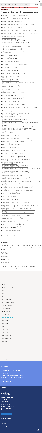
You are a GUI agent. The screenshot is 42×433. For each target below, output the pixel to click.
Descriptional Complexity (7, 72)
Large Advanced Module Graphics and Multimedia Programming (15, 107)
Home (2, 4)
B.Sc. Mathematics (6, 282)
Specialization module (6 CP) (8, 335)
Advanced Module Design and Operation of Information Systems (15, 26)
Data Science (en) (5, 350)
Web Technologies (6, 230)
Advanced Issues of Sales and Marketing (10, 18)
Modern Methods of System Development (10, 138)
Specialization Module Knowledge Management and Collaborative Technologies (18, 209)
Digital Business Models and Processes (10, 73)
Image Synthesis (5, 89)
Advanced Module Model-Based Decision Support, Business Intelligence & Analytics (19, 33)
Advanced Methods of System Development (11, 20)
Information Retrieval (6, 94)
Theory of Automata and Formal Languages (11, 226)
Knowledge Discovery (6, 101)
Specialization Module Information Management (12, 208)
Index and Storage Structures (8, 92)
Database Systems (6, 67)
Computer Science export (7, 317)
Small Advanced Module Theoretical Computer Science (13, 174)
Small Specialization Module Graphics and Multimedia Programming (16, 181)
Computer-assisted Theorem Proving (9, 63)
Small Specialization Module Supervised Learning (12, 187)
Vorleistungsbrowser (6, 359)
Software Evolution (6, 195)
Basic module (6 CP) (6, 320)
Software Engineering (6, 193)
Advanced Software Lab (7, 39)
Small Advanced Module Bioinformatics (10, 162)
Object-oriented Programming (8, 144)
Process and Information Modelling (9, 152)
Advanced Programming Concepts (9, 37)
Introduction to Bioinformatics (8, 97)
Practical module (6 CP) (7, 344)
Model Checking (5, 135)
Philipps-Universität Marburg (5, 393)
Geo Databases (5, 85)
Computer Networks (6, 61)
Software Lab (5, 196)
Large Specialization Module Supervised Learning (12, 128)
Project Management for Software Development (12, 158)
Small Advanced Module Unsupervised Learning (12, 175)
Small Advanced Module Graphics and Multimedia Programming (15, 166)
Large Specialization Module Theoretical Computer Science (14, 129)
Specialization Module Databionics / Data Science (12, 202)
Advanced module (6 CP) (7, 329)
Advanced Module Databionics (8, 23)
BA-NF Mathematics (6, 314)
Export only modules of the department (24, 236)
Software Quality (5, 199)
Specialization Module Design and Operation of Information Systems (16, 205)
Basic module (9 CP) (6, 323)
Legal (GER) (3, 387)
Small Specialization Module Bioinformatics (11, 177)
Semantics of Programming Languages (10, 161)
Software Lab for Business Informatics (10, 198)
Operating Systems (6, 146)
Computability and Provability (8, 60)
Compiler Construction (7, 58)
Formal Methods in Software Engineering (10, 80)
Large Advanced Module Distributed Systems (11, 106)
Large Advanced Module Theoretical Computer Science (13, 115)
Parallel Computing (6, 147)
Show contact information (40, 394)
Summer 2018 (5, 251)
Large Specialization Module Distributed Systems (12, 120)
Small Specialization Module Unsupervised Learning (12, 190)
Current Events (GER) (6, 418)
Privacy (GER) (4, 390)
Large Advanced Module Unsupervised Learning (12, 116)
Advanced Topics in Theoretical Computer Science (12, 43)
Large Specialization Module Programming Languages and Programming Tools (18, 123)
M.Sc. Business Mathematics (8, 302)
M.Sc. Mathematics (6, 296)
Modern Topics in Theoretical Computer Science (12, 140)
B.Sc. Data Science (6, 276)
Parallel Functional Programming (9, 149)
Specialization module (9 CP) (8, 338)
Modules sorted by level (10, 236)
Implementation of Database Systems (10, 91)
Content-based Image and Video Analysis (10, 64)
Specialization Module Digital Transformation (11, 207)
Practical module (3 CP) (7, 341)
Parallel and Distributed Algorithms (9, 150)
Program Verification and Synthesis (9, 153)
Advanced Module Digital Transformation (10, 27)
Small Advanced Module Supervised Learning (11, 172)
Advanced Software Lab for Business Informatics (12, 42)
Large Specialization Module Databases (10, 119)
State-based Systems (6, 217)
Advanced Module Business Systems (9, 21)
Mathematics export (6, 347)
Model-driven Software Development (9, 137)
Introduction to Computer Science (9, 98)
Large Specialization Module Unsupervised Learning (12, 131)
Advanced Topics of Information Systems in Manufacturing (14, 45)
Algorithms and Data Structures (8, 49)
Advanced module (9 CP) (7, 332)
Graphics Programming (7, 86)
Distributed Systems (6, 76)
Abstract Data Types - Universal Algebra (10, 15)
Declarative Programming (7, 70)
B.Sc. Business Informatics (7, 285)
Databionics (4, 69)
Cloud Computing (6, 57)
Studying (19, 4)
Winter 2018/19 (5, 252)
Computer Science (6, 353)
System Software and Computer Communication (12, 220)
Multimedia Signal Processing (8, 141)
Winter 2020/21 (5, 255)
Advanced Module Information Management (11, 29)
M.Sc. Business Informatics (7, 299)
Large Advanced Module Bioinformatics (10, 103)
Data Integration (5, 66)
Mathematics (5, 356)
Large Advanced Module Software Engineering (11, 112)
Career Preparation (6, 55)
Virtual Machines (5, 227)
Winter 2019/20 (5, 253)
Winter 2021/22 (5, 258)
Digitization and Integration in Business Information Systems (14, 75)
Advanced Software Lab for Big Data (9, 40)
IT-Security (4, 88)
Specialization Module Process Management (11, 215)
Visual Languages (5, 229)
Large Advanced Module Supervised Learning (11, 113)
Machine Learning (6, 134)
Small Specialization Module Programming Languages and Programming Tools (18, 183)
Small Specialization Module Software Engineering (12, 186)
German (39, 1)
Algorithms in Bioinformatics (8, 51)
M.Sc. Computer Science (7, 293)
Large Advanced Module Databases (9, 104)
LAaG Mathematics (6, 308)
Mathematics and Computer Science (10, 4)
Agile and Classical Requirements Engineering (11, 46)
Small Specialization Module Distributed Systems (12, 180)
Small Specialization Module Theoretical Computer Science (14, 189)
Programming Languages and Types (9, 156)
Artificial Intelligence (6, 52)
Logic (3, 132)
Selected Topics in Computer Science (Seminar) (12, 159)
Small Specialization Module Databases (10, 178)
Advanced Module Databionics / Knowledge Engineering (13, 24)
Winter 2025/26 (5, 262)
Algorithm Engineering (6, 48)
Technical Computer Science (8, 221)
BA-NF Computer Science (7, 311)
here (7, 9)
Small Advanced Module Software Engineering (11, 171)
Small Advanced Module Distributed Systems (11, 165)
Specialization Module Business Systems (10, 201)
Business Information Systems (8, 54)
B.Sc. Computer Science (7, 279)
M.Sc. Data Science (6, 290)
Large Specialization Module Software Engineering (12, 126)
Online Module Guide (26, 4)
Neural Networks (5, 143)
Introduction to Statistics (7, 100)
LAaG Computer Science (7, 305)
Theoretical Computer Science (8, 224)
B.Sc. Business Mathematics (7, 288)
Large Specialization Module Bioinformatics (11, 118)
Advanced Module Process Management (10, 36)
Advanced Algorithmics (7, 17)
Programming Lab (6, 155)
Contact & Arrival (6, 381)
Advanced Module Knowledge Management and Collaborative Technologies (17, 30)
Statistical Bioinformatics (7, 218)
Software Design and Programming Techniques (11, 192)
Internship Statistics (6, 95)
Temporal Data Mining (6, 223)
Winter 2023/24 (5, 261)
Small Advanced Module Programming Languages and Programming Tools (17, 168)
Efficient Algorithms (6, 78)
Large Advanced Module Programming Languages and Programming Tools (17, 109)
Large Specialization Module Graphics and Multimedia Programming (16, 122)
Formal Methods (5, 79)
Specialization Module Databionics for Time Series (12, 204)
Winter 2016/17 (5, 249)
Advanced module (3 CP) (7, 326)
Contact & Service (6, 414)
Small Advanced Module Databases (9, 163)
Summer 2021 (5, 256)
